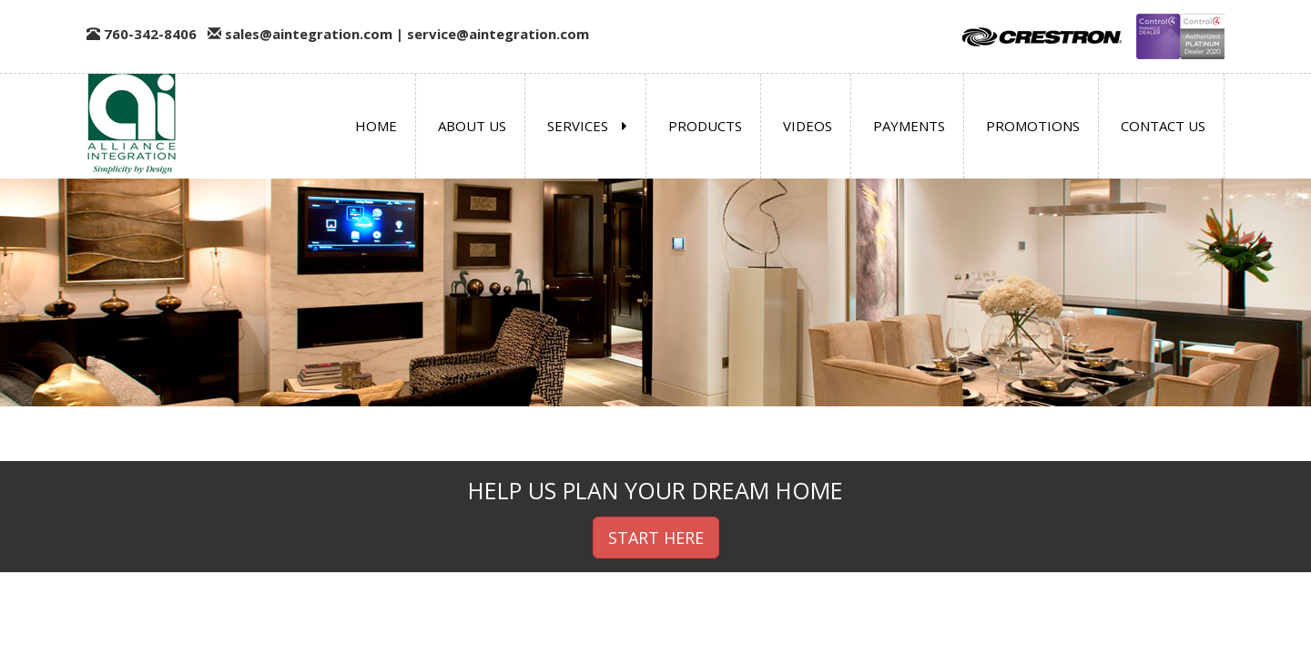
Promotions (1033, 126)
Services (587, 126)
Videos (807, 126)
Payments (909, 126)
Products (705, 126)
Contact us (1163, 126)
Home (376, 126)
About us (472, 126)
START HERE (656, 537)
